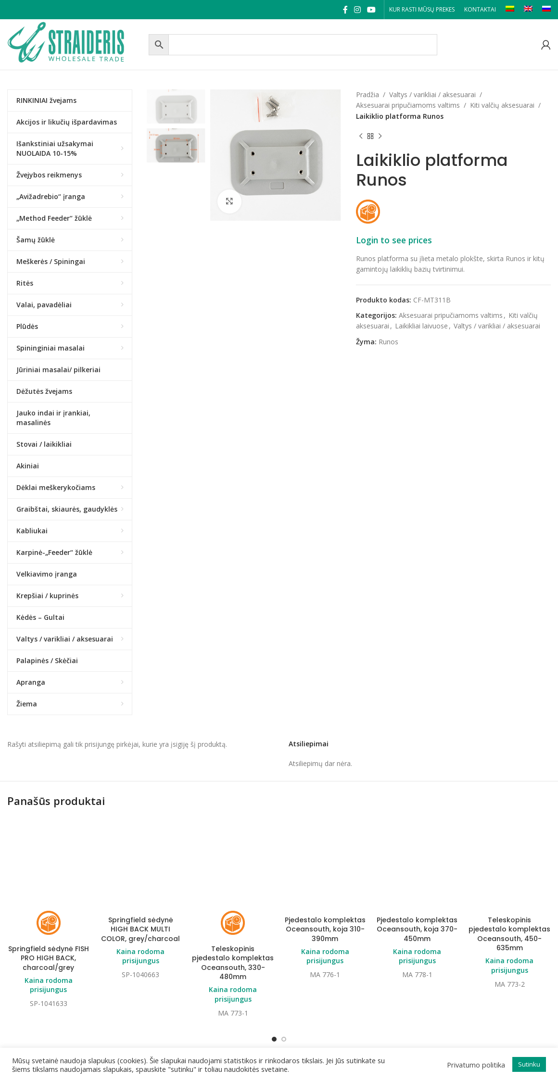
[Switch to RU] (546, 9)
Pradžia (367, 94)
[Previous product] (361, 136)
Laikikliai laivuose (421, 325)
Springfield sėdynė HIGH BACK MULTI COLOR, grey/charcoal (140, 929)
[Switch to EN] (528, 9)
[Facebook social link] (345, 9)
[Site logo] (75, 43)
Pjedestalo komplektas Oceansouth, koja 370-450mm (417, 875)
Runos (388, 341)
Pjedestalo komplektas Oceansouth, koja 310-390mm (325, 875)
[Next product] (380, 136)
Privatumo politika (476, 1064)
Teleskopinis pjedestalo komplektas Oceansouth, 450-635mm (509, 880)
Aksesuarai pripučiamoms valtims (408, 105)
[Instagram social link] (357, 9)
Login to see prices (394, 240)
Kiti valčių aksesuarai (502, 105)
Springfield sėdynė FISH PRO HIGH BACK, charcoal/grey (48, 904)
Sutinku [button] (529, 1064)
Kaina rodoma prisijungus (49, 930)
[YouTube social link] (371, 9)
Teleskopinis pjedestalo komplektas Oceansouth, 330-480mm (233, 909)
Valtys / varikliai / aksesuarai (432, 94)
